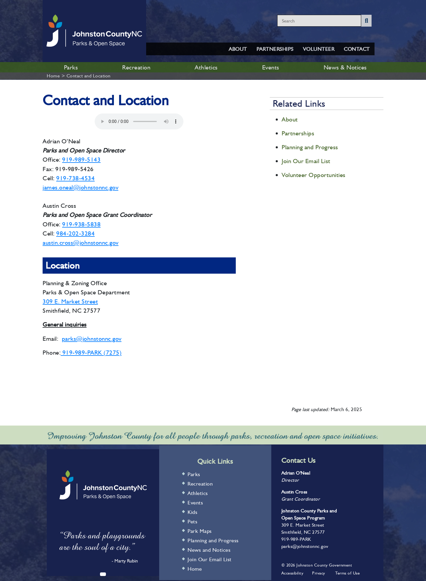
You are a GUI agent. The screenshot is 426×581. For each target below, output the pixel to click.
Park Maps (200, 531)
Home (53, 76)
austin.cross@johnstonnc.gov (81, 242)
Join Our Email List (306, 161)
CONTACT (357, 49)
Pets (192, 521)
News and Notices (209, 550)
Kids (192, 512)
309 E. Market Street (70, 301)
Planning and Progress (310, 147)
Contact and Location (89, 76)
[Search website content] (319, 21)
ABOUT (238, 49)
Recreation (136, 67)
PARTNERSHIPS (274, 49)
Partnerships (298, 133)
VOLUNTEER (319, 49)
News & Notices (345, 67)
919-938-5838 (81, 224)
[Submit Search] (366, 21)
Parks (71, 67)
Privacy (318, 573)
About (290, 119)
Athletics (206, 67)
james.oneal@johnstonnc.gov (80, 187)
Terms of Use (347, 573)
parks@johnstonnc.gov (92, 338)
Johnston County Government (323, 565)
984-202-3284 (75, 233)
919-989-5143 (81, 159)
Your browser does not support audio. (139, 121)
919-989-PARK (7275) (91, 352)
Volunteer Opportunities (314, 174)
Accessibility (292, 573)
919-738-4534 (75, 178)
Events (270, 67)
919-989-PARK (296, 539)
